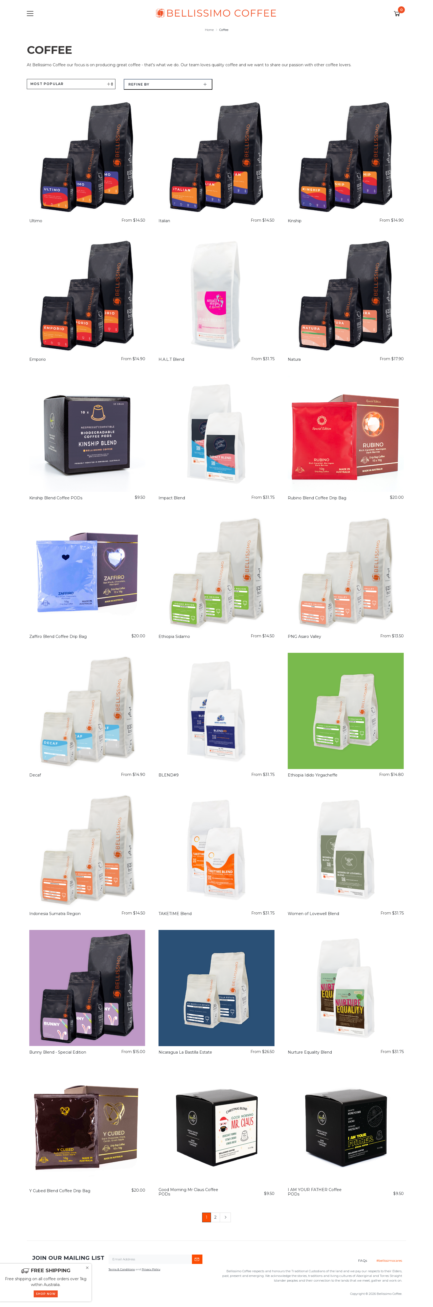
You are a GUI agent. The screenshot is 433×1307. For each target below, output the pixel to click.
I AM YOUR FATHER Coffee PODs (315, 1192)
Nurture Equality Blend (310, 1052)
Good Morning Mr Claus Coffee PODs (188, 1192)
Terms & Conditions (122, 1269)
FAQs (362, 1260)
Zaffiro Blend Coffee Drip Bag (58, 636)
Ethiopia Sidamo (174, 636)
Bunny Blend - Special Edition (57, 1052)
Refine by (138, 84)
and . (135, 1269)
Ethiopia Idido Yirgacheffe (312, 775)
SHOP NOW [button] (46, 1294)
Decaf (35, 775)
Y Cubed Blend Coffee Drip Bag (59, 1190)
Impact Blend (172, 497)
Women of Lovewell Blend (313, 913)
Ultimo (35, 220)
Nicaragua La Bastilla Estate (185, 1052)
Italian (164, 220)
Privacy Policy (151, 1269)
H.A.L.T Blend (171, 359)
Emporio (37, 359)
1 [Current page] (206, 1217)
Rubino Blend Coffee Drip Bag (317, 497)
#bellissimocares (389, 1260)
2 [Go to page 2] (215, 1217)
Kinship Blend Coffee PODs (55, 497)
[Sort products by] (71, 84)
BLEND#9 (169, 775)
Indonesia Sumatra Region (55, 913)
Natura (294, 359)
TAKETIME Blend (175, 913)
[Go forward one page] (225, 1218)
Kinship (295, 220)
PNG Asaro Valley (304, 636)
